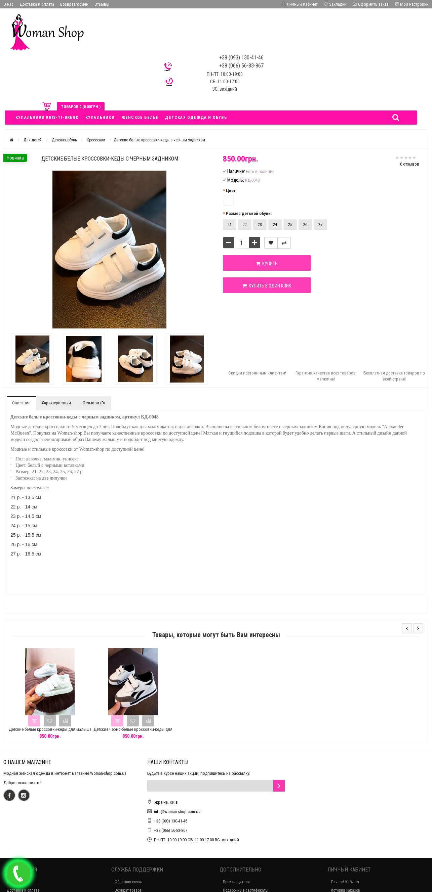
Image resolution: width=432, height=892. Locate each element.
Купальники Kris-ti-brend (47, 117)
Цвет (231, 190)
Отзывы (101, 4)
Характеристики (56, 402)
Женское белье (140, 117)
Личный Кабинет (345, 882)
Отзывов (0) (94, 402)
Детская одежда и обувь (196, 117)
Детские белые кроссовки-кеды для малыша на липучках (50, 732)
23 (260, 224)
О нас (8, 4)
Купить (261, 263)
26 (305, 224)
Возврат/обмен (74, 4)
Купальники (100, 117)
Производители (236, 882)
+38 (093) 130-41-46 (170, 820)
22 (245, 224)
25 (290, 224)
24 (275, 224)
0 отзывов (409, 164)
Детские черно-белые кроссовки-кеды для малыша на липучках (132, 732)
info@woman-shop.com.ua (177, 811)
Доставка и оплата (36, 4)
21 (230, 224)
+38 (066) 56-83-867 (170, 830)
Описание (21, 402)
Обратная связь (128, 882)
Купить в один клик (261, 285)
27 (320, 224)
